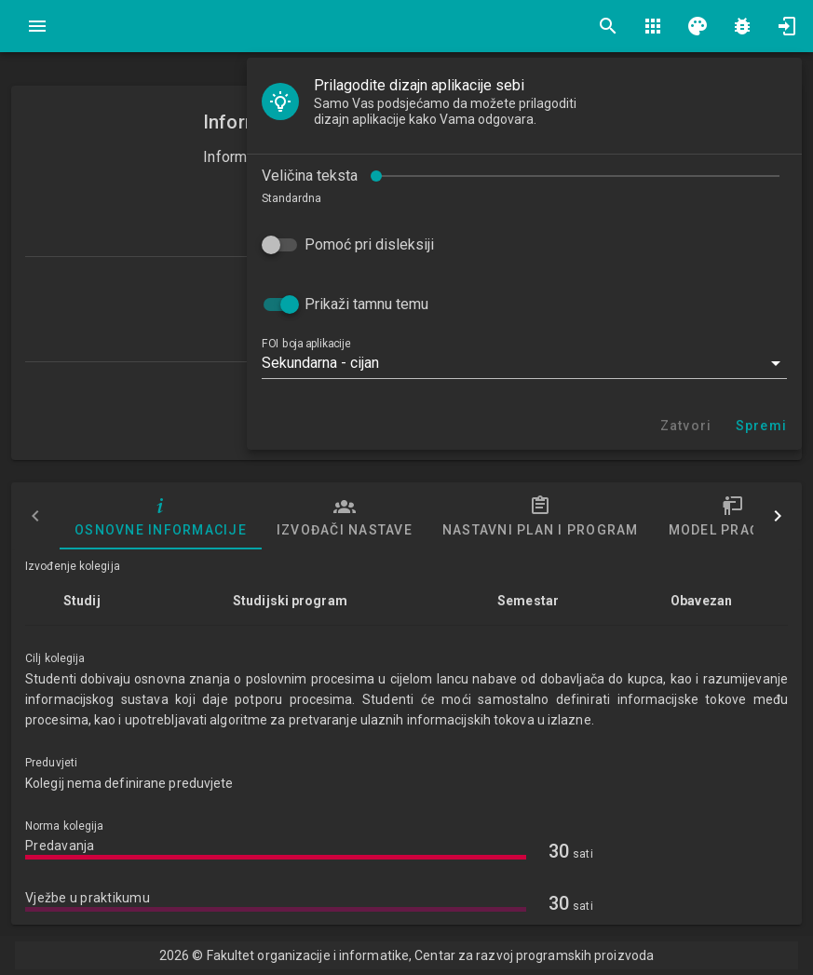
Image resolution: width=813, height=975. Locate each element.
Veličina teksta (310, 175)
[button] (524, 363)
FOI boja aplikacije (306, 343)
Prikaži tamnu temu (366, 304)
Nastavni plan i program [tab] (540, 515)
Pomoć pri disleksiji (369, 244)
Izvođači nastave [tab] (345, 515)
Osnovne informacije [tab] (161, 515)
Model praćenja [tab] (733, 515)
